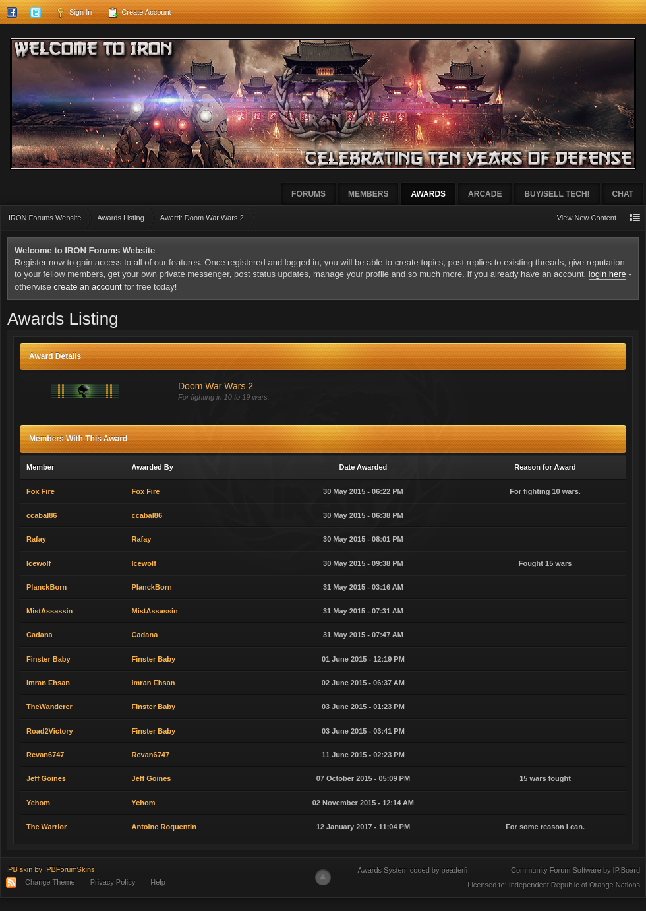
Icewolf (38, 563)
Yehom (38, 803)
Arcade (485, 194)
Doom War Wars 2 (215, 386)
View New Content (586, 218)
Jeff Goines (46, 778)
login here (607, 274)
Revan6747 (45, 755)
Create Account (139, 12)
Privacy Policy (112, 882)
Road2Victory (49, 731)
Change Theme (50, 882)
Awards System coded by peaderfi (413, 870)
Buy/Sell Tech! (556, 194)
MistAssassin (49, 611)
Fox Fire (40, 491)
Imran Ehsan (48, 683)
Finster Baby (48, 659)
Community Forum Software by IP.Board (575, 870)
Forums (308, 194)
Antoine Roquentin (164, 827)
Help (157, 882)
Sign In (73, 12)
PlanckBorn (46, 587)
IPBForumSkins (69, 869)
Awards (428, 194)
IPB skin (19, 869)
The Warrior (46, 827)
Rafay (36, 539)
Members (368, 194)
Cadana (39, 635)
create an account (87, 287)
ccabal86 (41, 515)
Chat (622, 194)
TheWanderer (49, 706)
